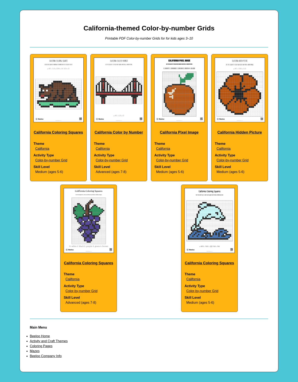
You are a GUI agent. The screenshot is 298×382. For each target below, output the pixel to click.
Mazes (35, 351)
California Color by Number (119, 132)
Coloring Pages (41, 346)
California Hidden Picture (239, 132)
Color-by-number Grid (51, 160)
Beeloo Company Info (46, 356)
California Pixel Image (179, 132)
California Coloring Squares (58, 132)
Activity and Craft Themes (49, 341)
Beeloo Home (40, 336)
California (42, 148)
